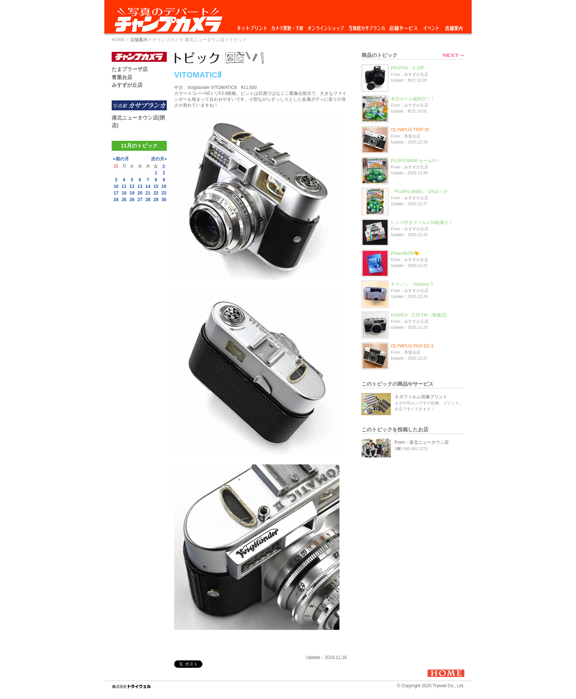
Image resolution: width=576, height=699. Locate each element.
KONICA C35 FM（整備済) (419, 315)
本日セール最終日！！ (413, 98)
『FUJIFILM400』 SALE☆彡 (419, 191)
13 (139, 186)
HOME (118, 39)
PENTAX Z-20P (408, 68)
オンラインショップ (325, 26)
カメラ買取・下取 (287, 26)
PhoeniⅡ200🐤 (405, 253)
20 (139, 193)
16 (163, 186)
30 (163, 199)
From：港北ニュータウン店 (422, 442)
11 (124, 186)
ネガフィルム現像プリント (421, 396)
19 (132, 193)
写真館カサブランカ (367, 26)
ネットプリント (253, 26)
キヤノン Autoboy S (412, 284)
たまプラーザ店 (130, 69)
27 (139, 199)
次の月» (159, 158)
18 (124, 193)
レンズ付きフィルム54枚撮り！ (422, 222)
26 (132, 199)
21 (147, 193)
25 (124, 199)
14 (147, 186)
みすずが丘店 (127, 85)
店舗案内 (453, 26)
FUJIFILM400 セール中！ (416, 160)
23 (163, 193)
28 (147, 199)
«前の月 (121, 158)
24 (116, 199)
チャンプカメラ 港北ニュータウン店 (188, 39)
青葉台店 (122, 77)
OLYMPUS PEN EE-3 (412, 346)
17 (116, 193)
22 (156, 193)
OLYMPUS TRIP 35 (410, 129)
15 (156, 186)
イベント (431, 26)
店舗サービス (403, 26)
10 (116, 186)
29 (156, 199)
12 (132, 186)
